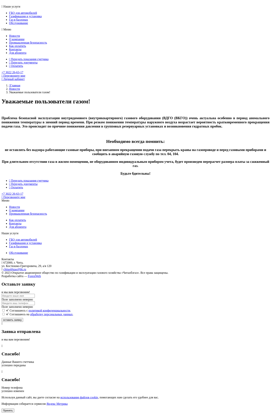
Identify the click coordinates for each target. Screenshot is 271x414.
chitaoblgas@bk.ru (14, 269)
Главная (14, 85)
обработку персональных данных (51, 314)
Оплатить (16, 65)
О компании (16, 39)
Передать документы (23, 62)
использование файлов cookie (79, 397)
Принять (8, 410)
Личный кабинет (13, 79)
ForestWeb (34, 276)
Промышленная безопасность (28, 42)
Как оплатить (17, 46)
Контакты (15, 49)
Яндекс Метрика (57, 403)
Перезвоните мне (13, 197)
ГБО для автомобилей (23, 12)
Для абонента (17, 52)
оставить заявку (12, 319)
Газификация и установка (25, 16)
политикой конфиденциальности (49, 310)
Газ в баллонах (18, 19)
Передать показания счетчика (29, 59)
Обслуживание (18, 23)
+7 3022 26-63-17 (12, 72)
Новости (14, 35)
